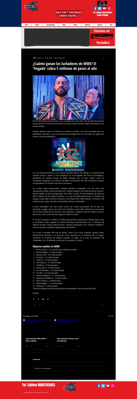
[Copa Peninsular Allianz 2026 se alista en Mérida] (37, 327)
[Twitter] (100, 8)
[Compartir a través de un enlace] (48, 299)
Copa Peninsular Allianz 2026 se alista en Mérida (36, 339)
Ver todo (111, 316)
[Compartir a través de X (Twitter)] (38, 299)
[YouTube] (104, 8)
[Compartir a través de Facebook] (34, 299)
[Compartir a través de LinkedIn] (43, 299)
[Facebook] (95, 8)
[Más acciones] (103, 58)
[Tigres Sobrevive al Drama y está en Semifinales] (68, 327)
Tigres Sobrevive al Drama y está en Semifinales (67, 339)
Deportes (36, 293)
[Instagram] (109, 8)
